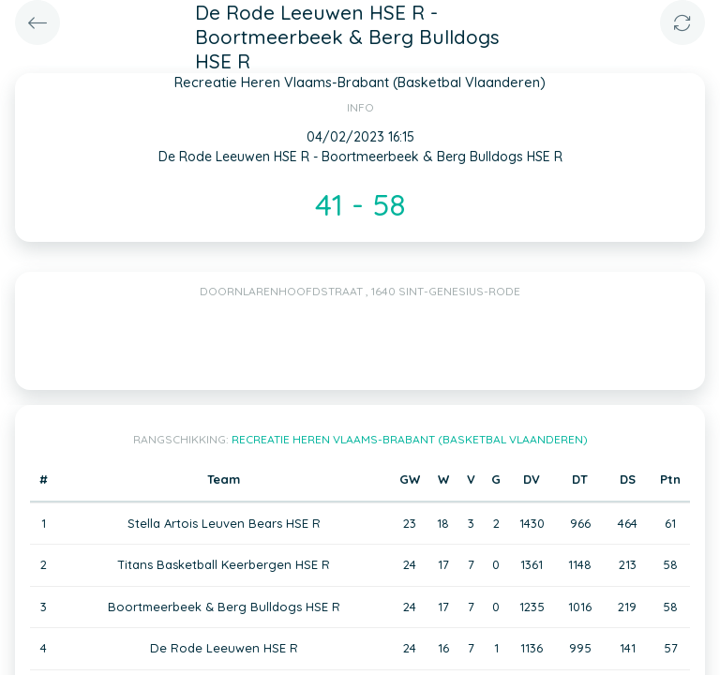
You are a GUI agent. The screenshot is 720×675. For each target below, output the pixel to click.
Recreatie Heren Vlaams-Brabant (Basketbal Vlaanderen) (410, 439)
